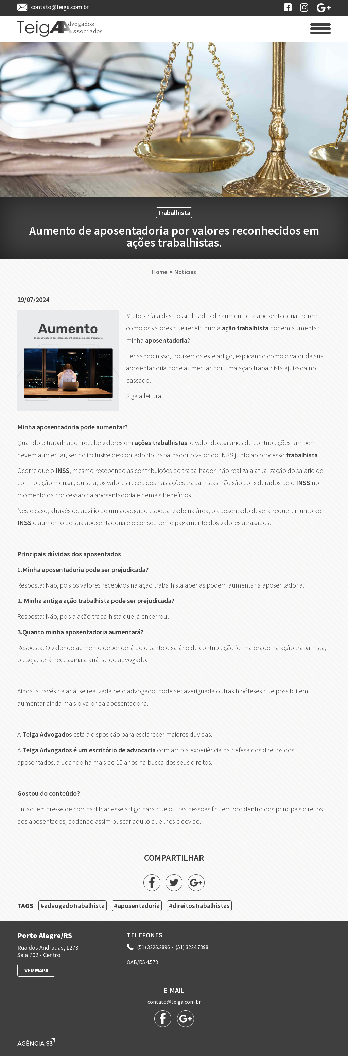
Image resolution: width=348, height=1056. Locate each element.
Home (160, 272)
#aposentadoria (137, 905)
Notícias (185, 272)
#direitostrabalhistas (199, 905)
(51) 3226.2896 (153, 947)
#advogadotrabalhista (72, 905)
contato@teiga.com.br (174, 1002)
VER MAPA (36, 970)
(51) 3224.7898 (191, 947)
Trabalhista (174, 212)
